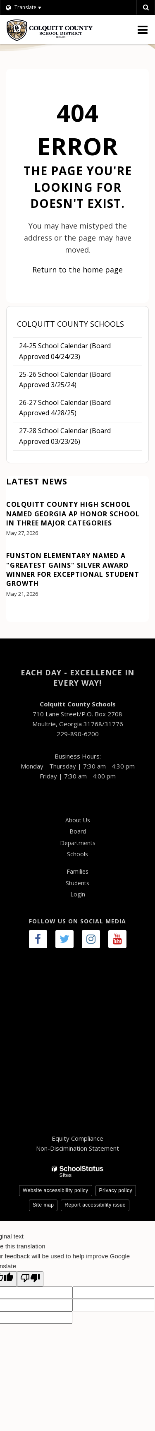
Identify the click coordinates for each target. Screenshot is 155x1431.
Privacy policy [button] (115, 1190)
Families (77, 871)
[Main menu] (142, 29)
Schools (77, 854)
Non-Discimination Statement (77, 1148)
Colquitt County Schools (70, 324)
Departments (77, 843)
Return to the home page (77, 270)
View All (18, 617)
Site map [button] (43, 1205)
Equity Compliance (77, 1138)
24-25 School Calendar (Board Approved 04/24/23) (65, 353)
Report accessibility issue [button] (95, 1205)
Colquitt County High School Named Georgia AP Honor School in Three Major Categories (73, 514)
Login (77, 894)
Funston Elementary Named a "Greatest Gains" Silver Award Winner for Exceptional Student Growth (72, 569)
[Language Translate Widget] (34, 7)
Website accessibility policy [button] (55, 1190)
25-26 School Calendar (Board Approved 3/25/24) (65, 380)
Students (77, 883)
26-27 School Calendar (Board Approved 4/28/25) (65, 408)
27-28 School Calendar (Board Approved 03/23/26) (65, 436)
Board (77, 831)
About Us (77, 820)
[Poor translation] (30, 1278)
